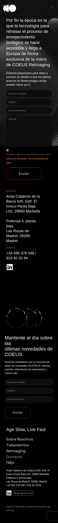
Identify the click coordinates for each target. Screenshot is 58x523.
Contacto (14, 457)
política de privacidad (16, 158)
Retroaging (16, 451)
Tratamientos (17, 445)
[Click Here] (52, 7)
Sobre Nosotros (19, 439)
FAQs (10, 462)
